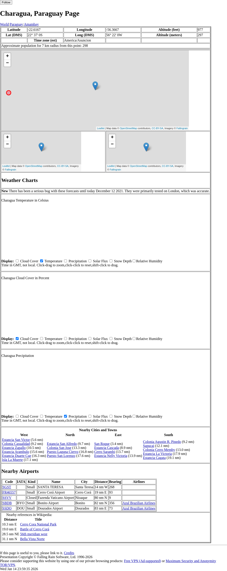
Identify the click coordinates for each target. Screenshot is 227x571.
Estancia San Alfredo (62, 444)
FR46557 (9, 492)
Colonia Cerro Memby (159, 450)
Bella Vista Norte (32, 539)
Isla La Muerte (12, 460)
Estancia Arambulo (15, 452)
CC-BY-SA (157, 128)
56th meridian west (33, 534)
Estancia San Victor (16, 440)
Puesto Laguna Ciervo (62, 452)
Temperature (54, 261)
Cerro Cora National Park (38, 524)
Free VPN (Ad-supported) (142, 561)
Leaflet (100, 128)
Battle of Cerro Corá (34, 529)
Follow (6, 2)
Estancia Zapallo (14, 448)
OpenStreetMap (128, 128)
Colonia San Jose (59, 448)
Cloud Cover (29, 261)
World (4, 24)
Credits (69, 553)
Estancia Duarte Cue (16, 456)
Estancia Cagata (154, 458)
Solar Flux (100, 261)
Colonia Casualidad (16, 444)
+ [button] (7, 56)
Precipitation (77, 261)
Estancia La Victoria (157, 454)
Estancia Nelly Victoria (110, 456)
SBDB (7, 503)
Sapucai (148, 446)
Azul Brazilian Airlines (138, 503)
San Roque (102, 444)
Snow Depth (123, 261)
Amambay (31, 24)
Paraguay (16, 24)
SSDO (7, 508)
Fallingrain (182, 128)
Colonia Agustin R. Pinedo (162, 442)
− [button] (7, 63)
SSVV (7, 498)
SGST (6, 487)
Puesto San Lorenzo (61, 456)
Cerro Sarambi (104, 452)
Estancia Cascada (106, 448)
